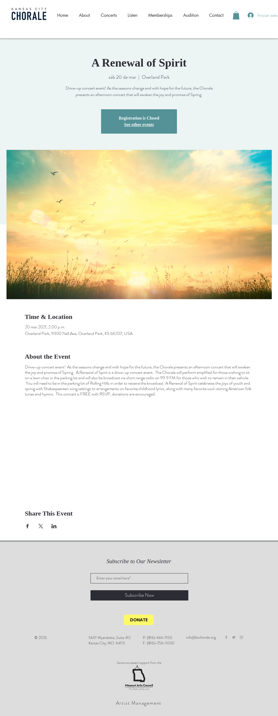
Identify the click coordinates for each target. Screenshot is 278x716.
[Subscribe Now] (139, 595)
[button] (236, 15)
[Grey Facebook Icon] (226, 637)
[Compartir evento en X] (40, 526)
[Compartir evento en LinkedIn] (54, 526)
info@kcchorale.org (201, 637)
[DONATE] (139, 620)
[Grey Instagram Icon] (241, 637)
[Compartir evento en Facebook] (27, 526)
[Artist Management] (139, 703)
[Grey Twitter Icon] (234, 637)
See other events (139, 124)
